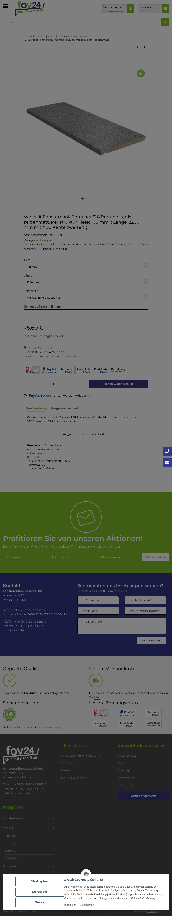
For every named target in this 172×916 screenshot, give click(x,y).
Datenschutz (87, 904)
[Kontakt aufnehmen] (167, 462)
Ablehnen (39, 902)
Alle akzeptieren (40, 881)
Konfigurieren (39, 892)
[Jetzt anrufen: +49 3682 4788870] (167, 451)
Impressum (70, 904)
